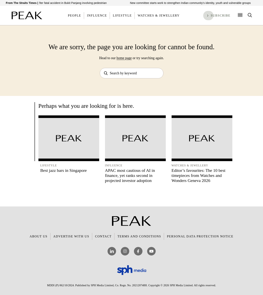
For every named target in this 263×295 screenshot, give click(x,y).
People (74, 15)
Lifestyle (122, 15)
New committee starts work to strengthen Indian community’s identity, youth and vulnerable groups (193, 2)
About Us (39, 236)
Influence (97, 15)
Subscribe (220, 15)
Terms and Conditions (139, 236)
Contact (103, 236)
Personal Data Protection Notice (200, 236)
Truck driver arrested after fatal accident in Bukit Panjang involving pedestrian (61, 2)
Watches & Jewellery (159, 15)
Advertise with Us (71, 236)
